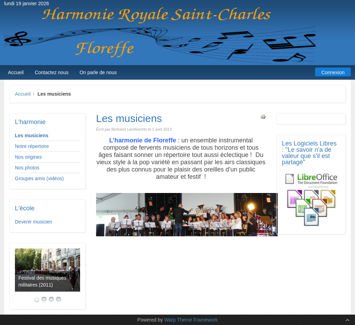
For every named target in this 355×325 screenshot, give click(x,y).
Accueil (23, 94)
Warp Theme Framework (191, 320)
